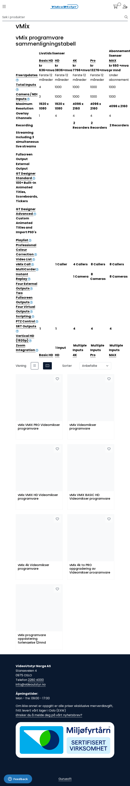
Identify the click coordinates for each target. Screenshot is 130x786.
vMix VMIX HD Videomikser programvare (38, 497)
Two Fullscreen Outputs (24, 297)
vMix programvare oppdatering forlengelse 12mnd (32, 638)
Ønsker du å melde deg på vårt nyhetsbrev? (49, 715)
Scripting (25, 316)
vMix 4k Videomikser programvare (33, 567)
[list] (34, 365)
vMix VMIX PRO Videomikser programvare (39, 427)
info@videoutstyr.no (31, 684)
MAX (112, 60)
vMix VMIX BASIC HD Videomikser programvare (89, 497)
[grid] (47, 365)
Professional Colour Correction (26, 250)
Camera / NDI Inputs (26, 96)
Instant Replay (23, 276)
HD (57, 60)
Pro (93, 60)
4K (75, 60)
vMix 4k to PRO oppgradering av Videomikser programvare (89, 568)
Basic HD (46, 60)
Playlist (23, 240)
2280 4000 (36, 680)
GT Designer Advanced (26, 211)
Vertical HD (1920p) (25, 338)
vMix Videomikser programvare (82, 427)
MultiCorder (27, 269)
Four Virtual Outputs (25, 309)
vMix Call (25, 264)
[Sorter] (95, 365)
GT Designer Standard (26, 175)
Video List (25, 259)
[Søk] (63, 17)
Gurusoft (65, 779)
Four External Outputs (26, 286)
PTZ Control (27, 321)
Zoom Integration (27, 347)
